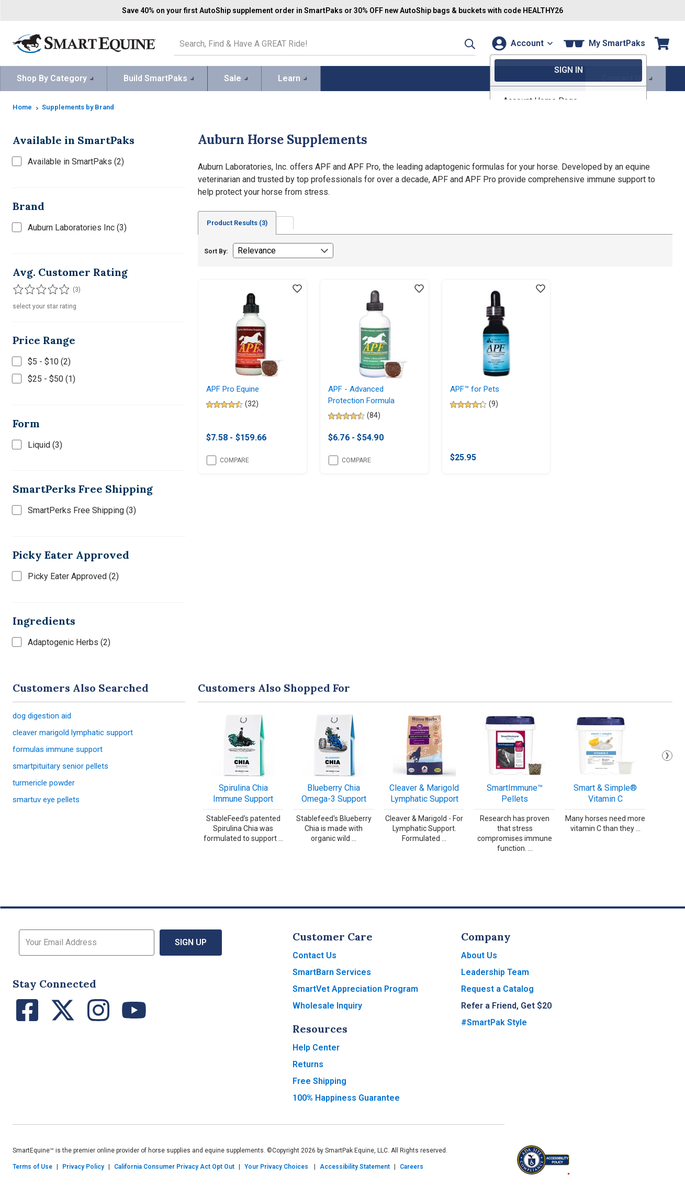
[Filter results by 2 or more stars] (28, 288)
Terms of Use (32, 1165)
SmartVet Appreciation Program (355, 987)
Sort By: (216, 250)
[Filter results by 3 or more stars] (38, 288)
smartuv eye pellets (49, 804)
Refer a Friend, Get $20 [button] (506, 1004)
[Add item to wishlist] (297, 288)
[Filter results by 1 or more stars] (18, 288)
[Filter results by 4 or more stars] (49, 288)
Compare (228, 461)
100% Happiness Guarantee (346, 1096)
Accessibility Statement (355, 1165)
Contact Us (314, 954)
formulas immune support (59, 750)
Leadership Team (495, 971)
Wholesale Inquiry (327, 1004)
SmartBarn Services (332, 971)
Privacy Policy (83, 1165)
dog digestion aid (44, 714)
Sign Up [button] (191, 941)
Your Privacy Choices (276, 1165)
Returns (308, 1063)
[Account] (519, 42)
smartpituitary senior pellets (64, 768)
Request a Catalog (497, 987)
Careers (411, 1165)
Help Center (316, 1046)
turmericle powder (46, 786)
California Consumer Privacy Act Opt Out (174, 1165)
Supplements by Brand (82, 105)
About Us (479, 954)
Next (667, 753)
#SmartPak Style (494, 1021)
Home (23, 105)
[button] (456, 42)
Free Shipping (319, 1079)
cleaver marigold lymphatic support (77, 732)
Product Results (242, 221)
